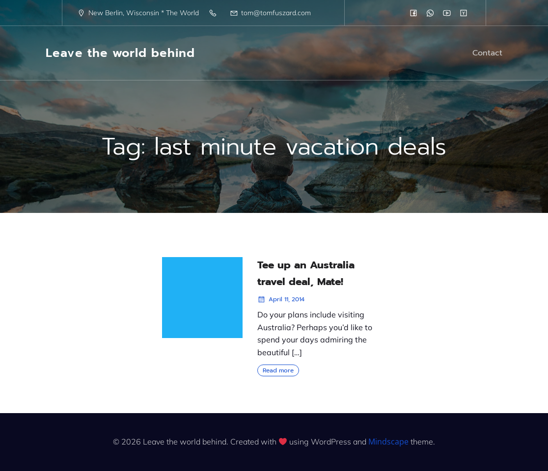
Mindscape (388, 441)
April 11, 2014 (280, 299)
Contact (487, 53)
